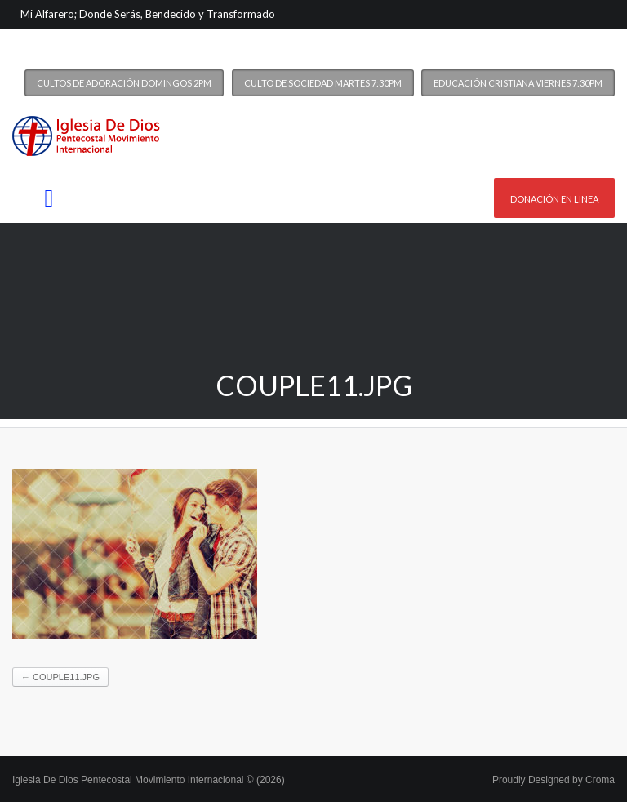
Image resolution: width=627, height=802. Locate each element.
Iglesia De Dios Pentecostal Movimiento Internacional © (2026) (148, 780)
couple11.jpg (60, 677)
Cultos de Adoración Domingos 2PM (124, 83)
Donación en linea (554, 199)
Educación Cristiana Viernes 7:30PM (518, 83)
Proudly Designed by (553, 780)
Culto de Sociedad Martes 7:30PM (323, 83)
